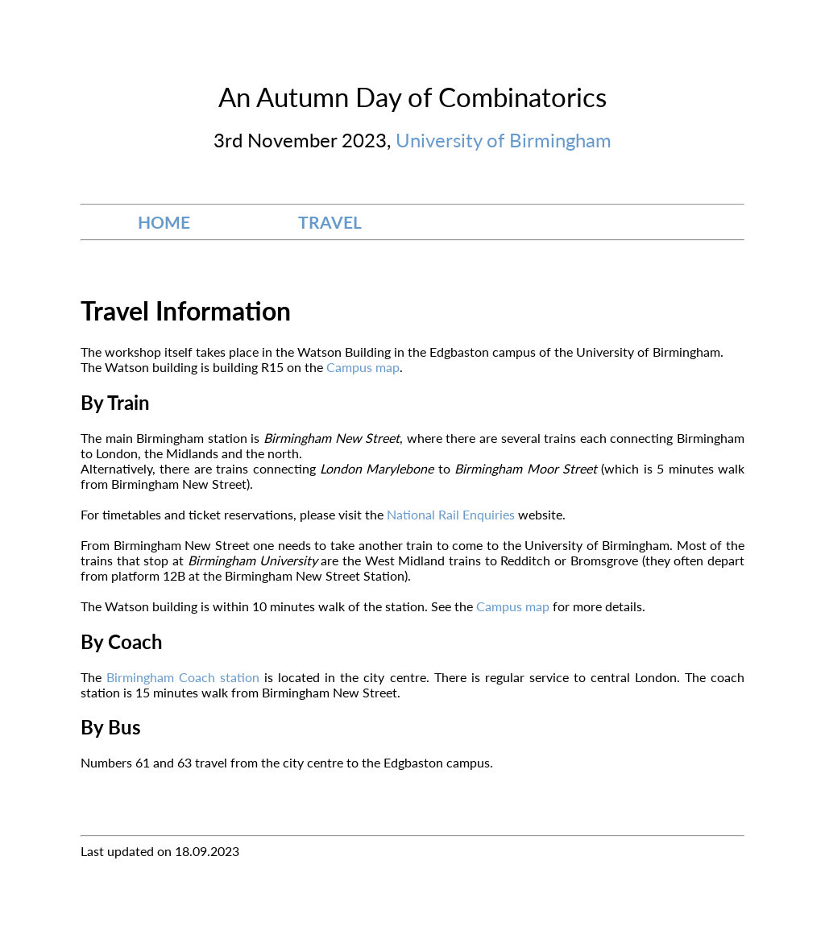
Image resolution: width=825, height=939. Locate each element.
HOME (164, 222)
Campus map (363, 366)
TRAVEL (330, 222)
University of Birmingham (503, 139)
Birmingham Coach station (182, 677)
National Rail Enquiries (452, 514)
